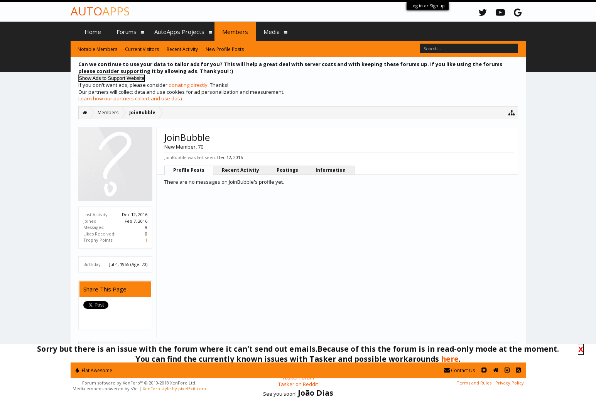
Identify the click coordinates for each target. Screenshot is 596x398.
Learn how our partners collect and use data (130, 98)
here (450, 359)
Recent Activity (240, 170)
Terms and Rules (474, 383)
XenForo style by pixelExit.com (174, 388)
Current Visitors (142, 49)
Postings (287, 170)
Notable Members (97, 49)
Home (92, 32)
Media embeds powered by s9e (105, 388)
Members (235, 32)
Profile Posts (188, 170)
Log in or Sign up (427, 5)
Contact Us (459, 370)
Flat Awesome (94, 370)
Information (331, 170)
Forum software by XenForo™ (139, 383)
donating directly (188, 84)
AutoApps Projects (179, 32)
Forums (126, 32)
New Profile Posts (225, 49)
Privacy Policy (509, 383)
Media (271, 32)
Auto (100, 11)
